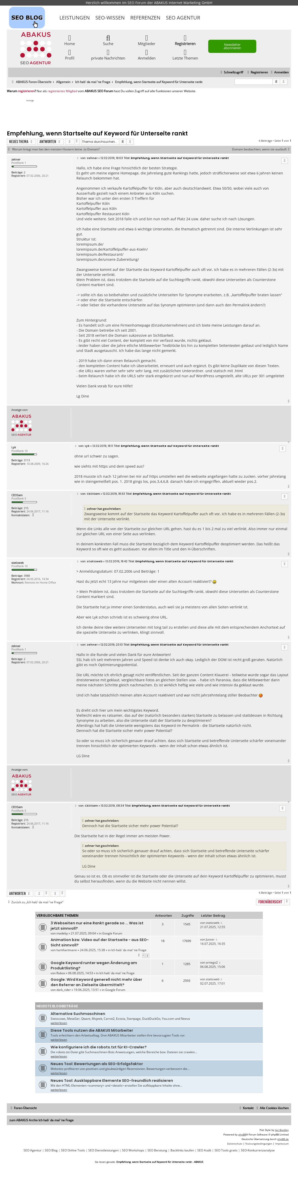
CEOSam (17, 495)
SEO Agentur (183, 17)
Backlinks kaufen (182, 1150)
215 (26, 508)
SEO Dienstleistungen (103, 1150)
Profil (69, 54)
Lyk (13, 447)
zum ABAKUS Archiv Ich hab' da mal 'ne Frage (41, 1120)
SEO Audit (204, 1150)
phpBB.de (283, 1139)
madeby (62, 933)
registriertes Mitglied (62, 91)
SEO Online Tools (73, 1150)
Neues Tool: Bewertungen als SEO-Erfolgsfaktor (97, 1063)
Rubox (60, 973)
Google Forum (112, 933)
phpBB (242, 1134)
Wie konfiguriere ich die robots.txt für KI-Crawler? (99, 1047)
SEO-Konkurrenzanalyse (258, 1150)
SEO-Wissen (110, 17)
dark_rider (63, 990)
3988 (27, 575)
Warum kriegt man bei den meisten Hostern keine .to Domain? (56, 149)
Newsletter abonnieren (232, 46)
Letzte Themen (185, 54)
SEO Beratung (157, 1150)
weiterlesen (59, 1023)
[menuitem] (279, 72)
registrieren (26, 91)
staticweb (17, 562)
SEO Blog (51, 1150)
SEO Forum (136, 2)
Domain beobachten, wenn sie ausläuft (261, 149)
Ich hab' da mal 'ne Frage (128, 950)
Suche (108, 40)
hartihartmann (66, 950)
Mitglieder (146, 40)
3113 (27, 460)
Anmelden (147, 54)
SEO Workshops (133, 1150)
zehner (15, 159)
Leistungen (74, 17)
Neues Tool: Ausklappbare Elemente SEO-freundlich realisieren (112, 1080)
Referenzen (145, 17)
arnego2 (212, 962)
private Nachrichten (108, 54)
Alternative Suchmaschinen (78, 1013)
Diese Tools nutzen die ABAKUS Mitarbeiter (92, 1030)
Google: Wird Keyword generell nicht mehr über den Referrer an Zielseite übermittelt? (96, 982)
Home (69, 40)
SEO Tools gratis (226, 1150)
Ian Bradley (282, 1130)
